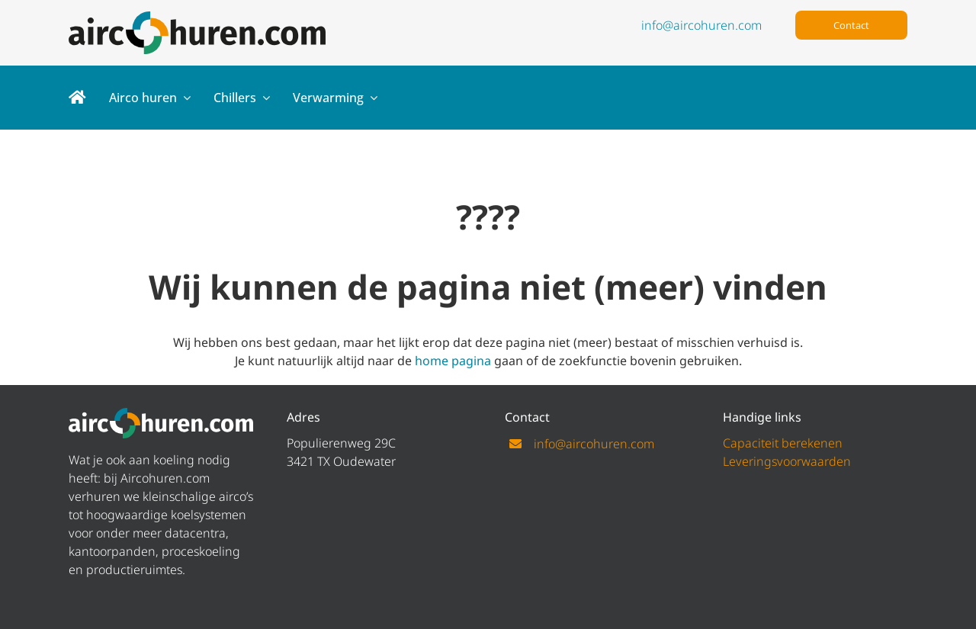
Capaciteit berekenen (783, 443)
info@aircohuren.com (701, 25)
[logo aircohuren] (197, 17)
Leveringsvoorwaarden (787, 461)
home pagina (453, 360)
